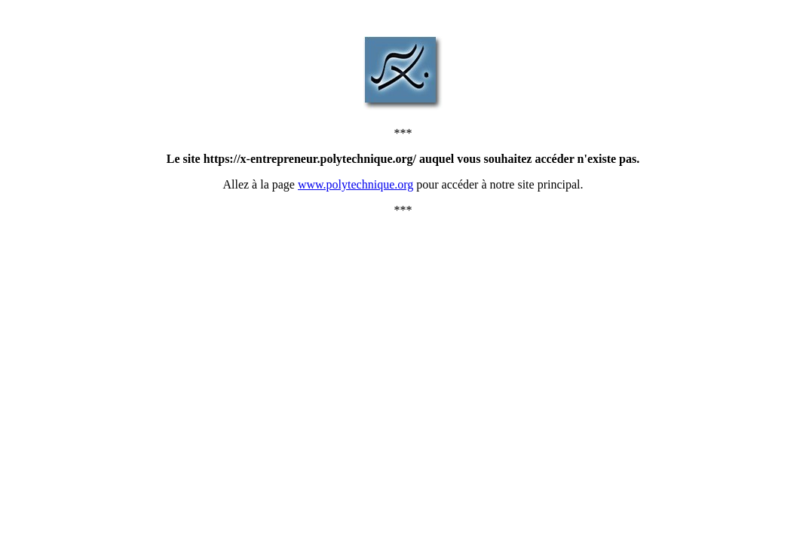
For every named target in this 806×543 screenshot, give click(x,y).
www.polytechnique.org (355, 184)
